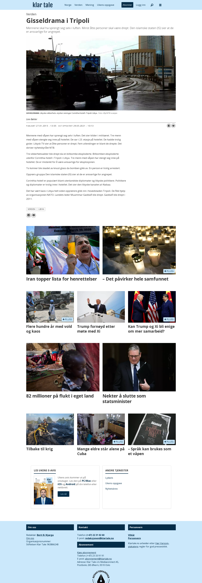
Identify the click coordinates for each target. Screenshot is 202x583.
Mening (90, 4)
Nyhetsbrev (111, 488)
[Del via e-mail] (173, 126)
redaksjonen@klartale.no (99, 538)
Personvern (134, 538)
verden (31, 209)
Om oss (30, 538)
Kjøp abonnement (86, 552)
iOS (60, 484)
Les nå (63, 494)
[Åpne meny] (160, 5)
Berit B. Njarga (45, 535)
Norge (68, 4)
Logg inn (140, 4)
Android (70, 484)
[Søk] (152, 5)
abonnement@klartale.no (98, 558)
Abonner (127, 4)
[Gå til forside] (42, 5)
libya (41, 209)
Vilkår (131, 535)
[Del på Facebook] (169, 126)
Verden (78, 4)
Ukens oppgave (105, 4)
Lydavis (109, 477)
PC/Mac (86, 480)
